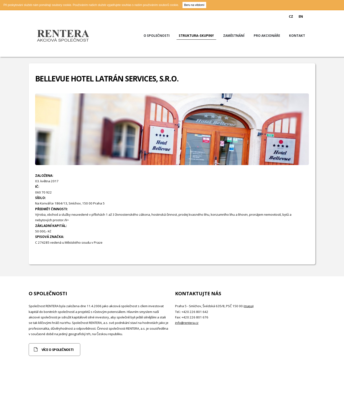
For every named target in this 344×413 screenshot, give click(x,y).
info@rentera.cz (187, 323)
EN (301, 16)
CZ (291, 16)
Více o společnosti (57, 349)
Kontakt (297, 35)
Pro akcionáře (267, 35)
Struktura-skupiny (196, 35)
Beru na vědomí (194, 5)
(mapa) (248, 306)
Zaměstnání (233, 35)
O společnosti (157, 35)
